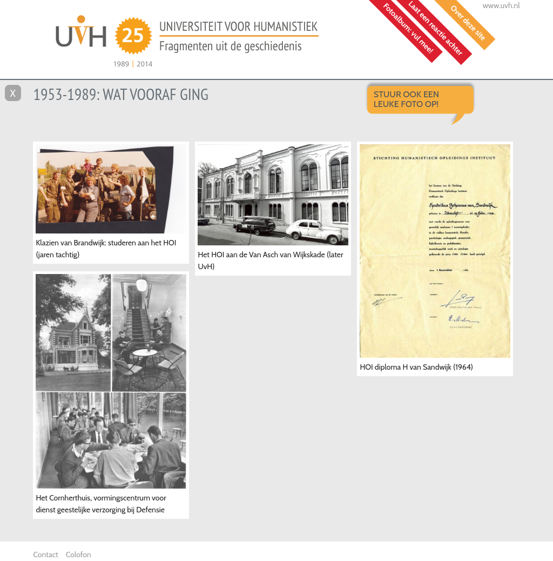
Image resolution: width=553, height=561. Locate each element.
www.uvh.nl (501, 5)
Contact (45, 554)
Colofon (78, 554)
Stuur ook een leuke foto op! (406, 99)
